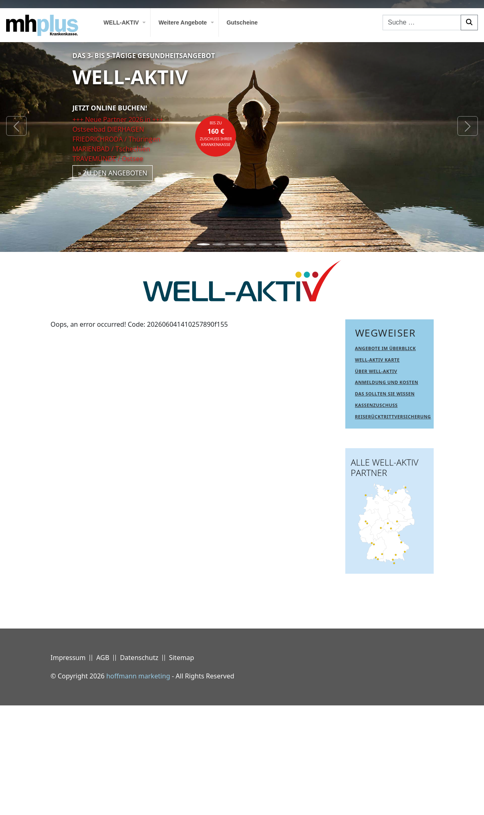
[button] (16, 126)
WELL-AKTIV (121, 22)
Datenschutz (139, 767)
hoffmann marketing (138, 785)
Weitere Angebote (182, 22)
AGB (102, 767)
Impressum (68, 767)
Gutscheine (242, 22)
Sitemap (181, 767)
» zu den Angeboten (112, 172)
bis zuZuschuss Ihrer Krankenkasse (216, 133)
